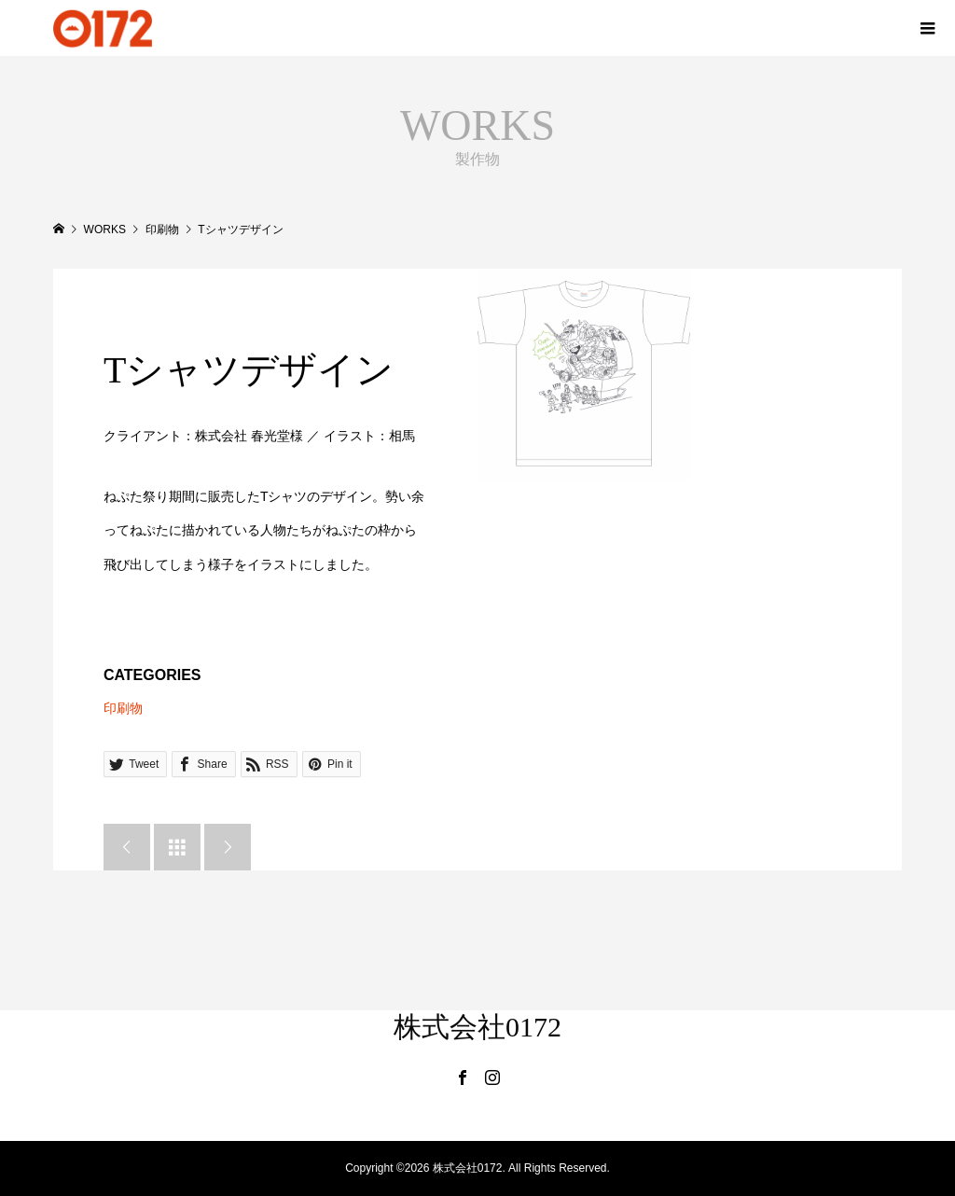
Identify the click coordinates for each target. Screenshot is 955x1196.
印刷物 (123, 708)
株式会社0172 (477, 1026)
